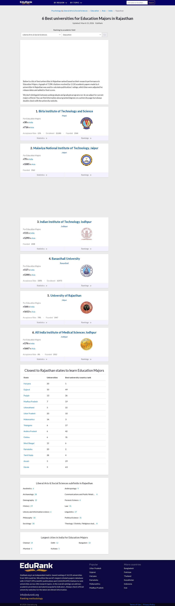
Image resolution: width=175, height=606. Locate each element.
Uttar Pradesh (29, 413)
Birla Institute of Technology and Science (64, 111)
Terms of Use (135, 604)
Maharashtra (29, 419)
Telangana (28, 425)
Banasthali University (64, 258)
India (110, 10)
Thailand (127, 576)
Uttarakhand (29, 407)
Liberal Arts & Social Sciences (75, 10)
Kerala (26, 467)
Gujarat (27, 389)
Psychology (56, 10)
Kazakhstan (129, 580)
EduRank (99, 23)
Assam (26, 461)
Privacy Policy (149, 604)
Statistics (42, 138)
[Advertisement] (41, 61)
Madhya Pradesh (31, 401)
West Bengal (29, 443)
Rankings (86, 138)
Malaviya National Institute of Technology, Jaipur (64, 148)
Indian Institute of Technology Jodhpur (64, 221)
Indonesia (128, 584)
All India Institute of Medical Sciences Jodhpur (64, 332)
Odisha (27, 437)
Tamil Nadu (28, 455)
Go (104, 34)
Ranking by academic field (64, 30)
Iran (125, 588)
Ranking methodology (31, 598)
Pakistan (127, 572)
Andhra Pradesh (30, 431)
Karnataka (28, 449)
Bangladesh (129, 568)
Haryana (27, 383)
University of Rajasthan (64, 295)
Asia (103, 10)
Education (95, 10)
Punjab (26, 395)
